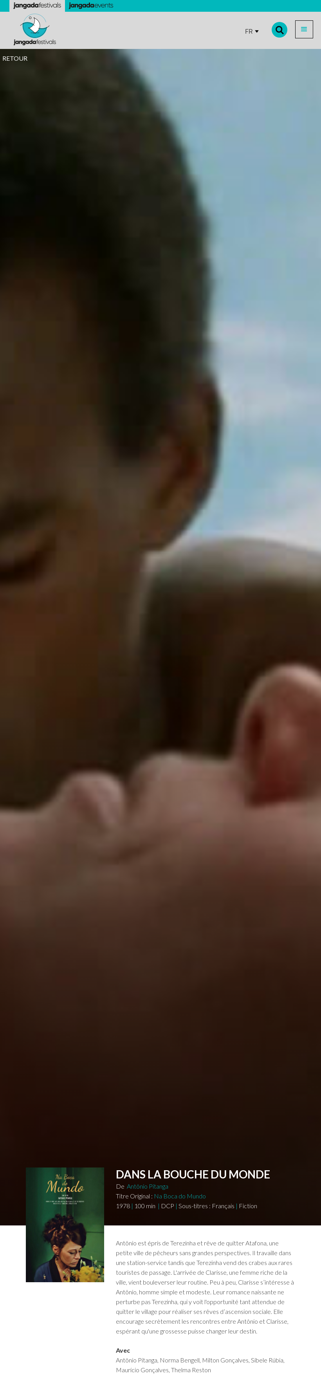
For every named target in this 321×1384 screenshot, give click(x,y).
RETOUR (14, 58)
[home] (35, 29)
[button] (304, 29)
